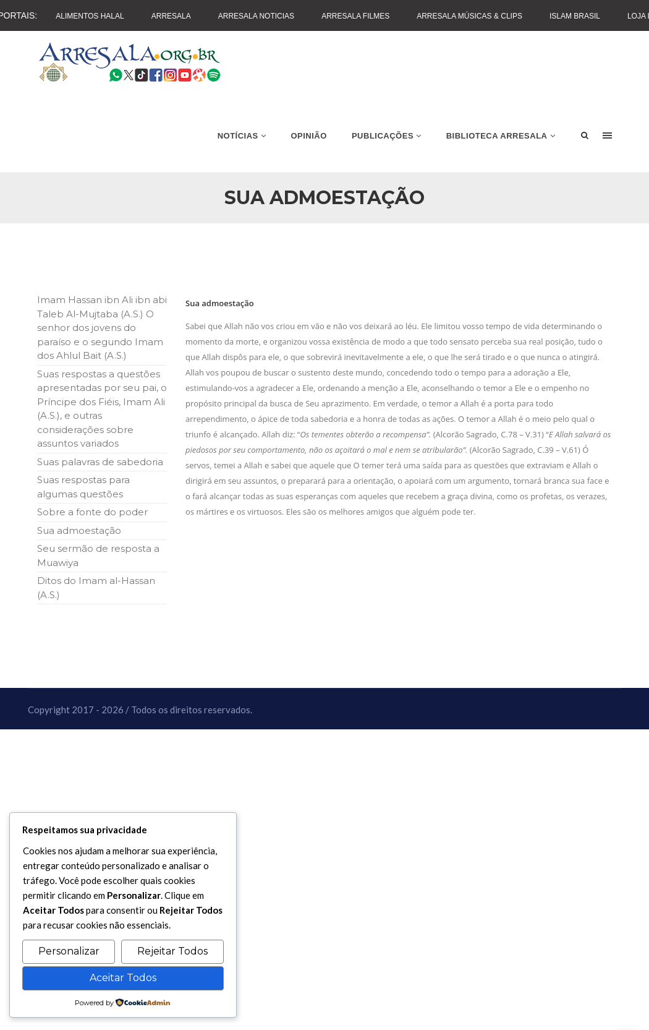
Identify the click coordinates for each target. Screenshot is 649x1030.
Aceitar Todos (123, 978)
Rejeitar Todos (172, 951)
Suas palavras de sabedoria (100, 462)
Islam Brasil (574, 16)
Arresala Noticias (256, 16)
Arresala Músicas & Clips (469, 16)
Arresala (171, 16)
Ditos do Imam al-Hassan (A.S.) (96, 588)
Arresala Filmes (355, 16)
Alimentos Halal (90, 16)
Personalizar (69, 951)
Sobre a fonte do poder (92, 512)
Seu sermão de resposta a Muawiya (98, 556)
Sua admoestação (79, 530)
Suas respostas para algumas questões (83, 487)
